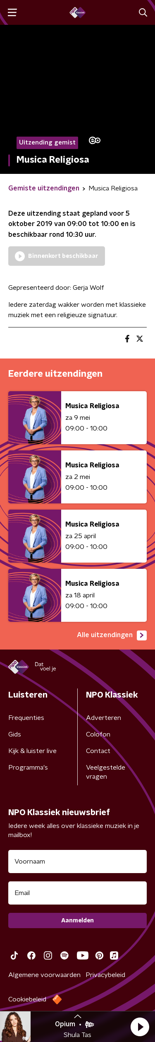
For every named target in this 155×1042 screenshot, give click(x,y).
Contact (98, 751)
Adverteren (103, 718)
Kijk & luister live (32, 751)
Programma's (28, 767)
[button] (139, 1026)
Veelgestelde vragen (105, 772)
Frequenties (26, 718)
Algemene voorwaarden (44, 975)
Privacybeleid (105, 975)
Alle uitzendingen (112, 635)
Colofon (98, 734)
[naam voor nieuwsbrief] (77, 861)
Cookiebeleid (27, 999)
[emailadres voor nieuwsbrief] (77, 893)
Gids (14, 734)
